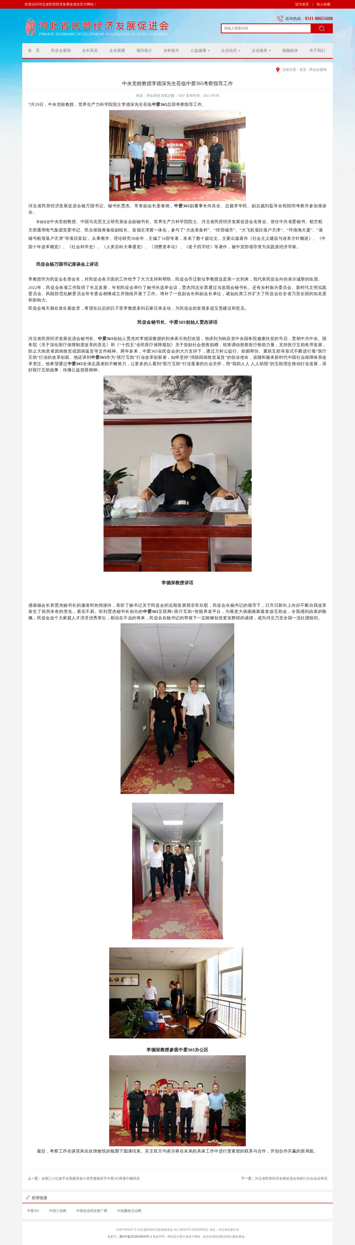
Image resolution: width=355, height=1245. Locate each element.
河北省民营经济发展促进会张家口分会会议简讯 (291, 1178)
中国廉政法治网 (129, 1211)
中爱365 (33, 1211)
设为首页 (302, 4)
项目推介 (144, 50)
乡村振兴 (171, 50)
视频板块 (290, 50)
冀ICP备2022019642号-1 (135, 1236)
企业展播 (117, 50)
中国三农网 (57, 1211)
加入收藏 (323, 4)
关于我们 (317, 50)
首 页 (34, 50)
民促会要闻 (61, 50)
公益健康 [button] (200, 50)
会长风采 (90, 50)
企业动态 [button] (230, 50)
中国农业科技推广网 (91, 1211)
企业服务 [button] (261, 50)
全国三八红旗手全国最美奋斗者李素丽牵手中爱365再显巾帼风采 (90, 1178)
